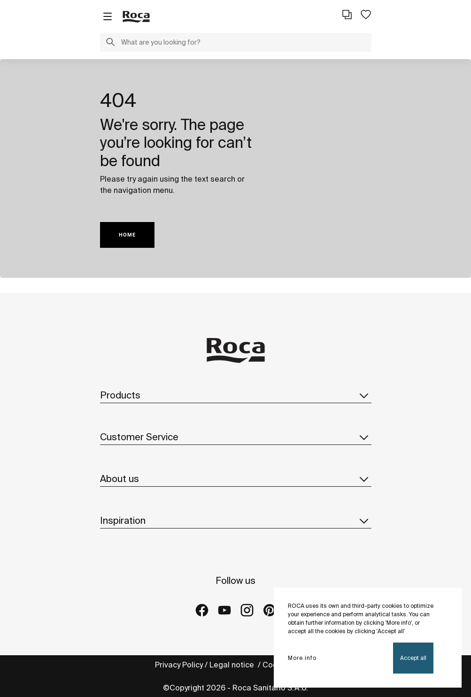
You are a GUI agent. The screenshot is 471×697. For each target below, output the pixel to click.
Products (235, 395)
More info (302, 658)
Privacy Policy (179, 664)
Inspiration (235, 520)
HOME (127, 235)
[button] (110, 43)
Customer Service (235, 436)
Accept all (413, 658)
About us (235, 478)
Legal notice (232, 664)
